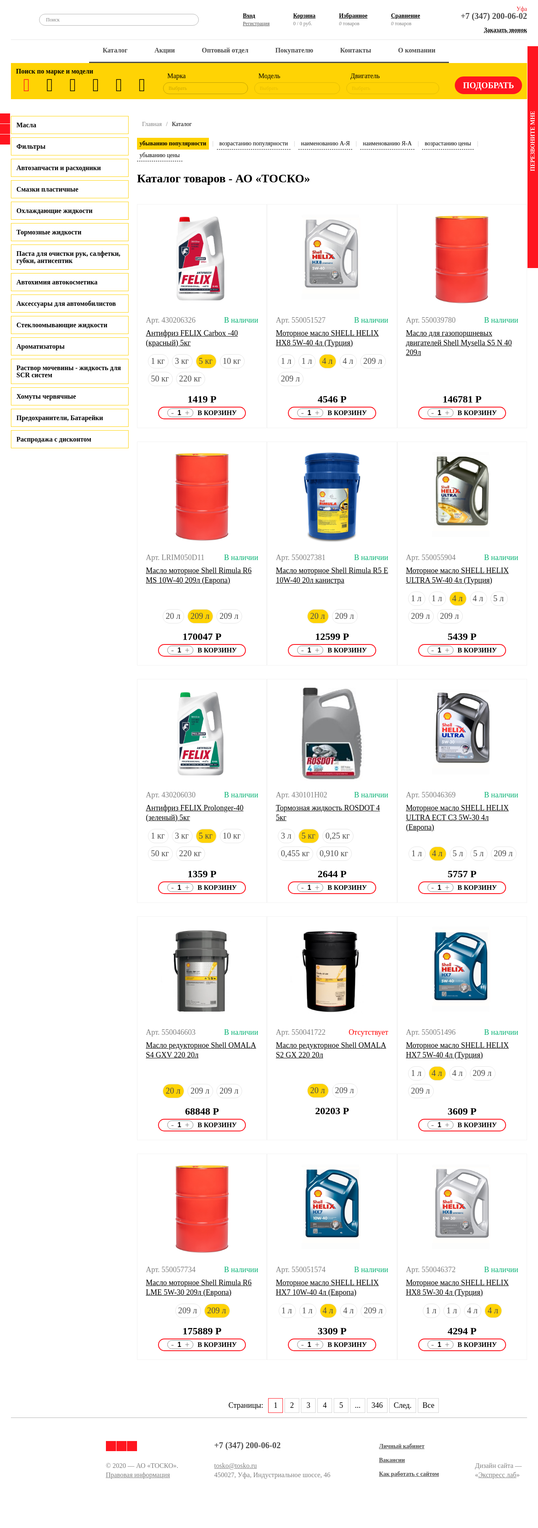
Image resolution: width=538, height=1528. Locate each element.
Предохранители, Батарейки (59, 417)
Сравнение (405, 16)
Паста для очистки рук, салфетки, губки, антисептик (68, 257)
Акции (165, 50)
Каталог (115, 50)
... (358, 1405)
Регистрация (256, 23)
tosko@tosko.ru (235, 1465)
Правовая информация (138, 1474)
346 (377, 1405)
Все (428, 1405)
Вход (249, 16)
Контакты (355, 50)
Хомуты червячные (46, 396)
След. (402, 1405)
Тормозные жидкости (49, 232)
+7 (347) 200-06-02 (494, 16)
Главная (152, 124)
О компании (416, 50)
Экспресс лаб (497, 1474)
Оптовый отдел (225, 50)
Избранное (353, 16)
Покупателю (294, 50)
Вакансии (392, 1460)
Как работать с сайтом (409, 1474)
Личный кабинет (402, 1446)
